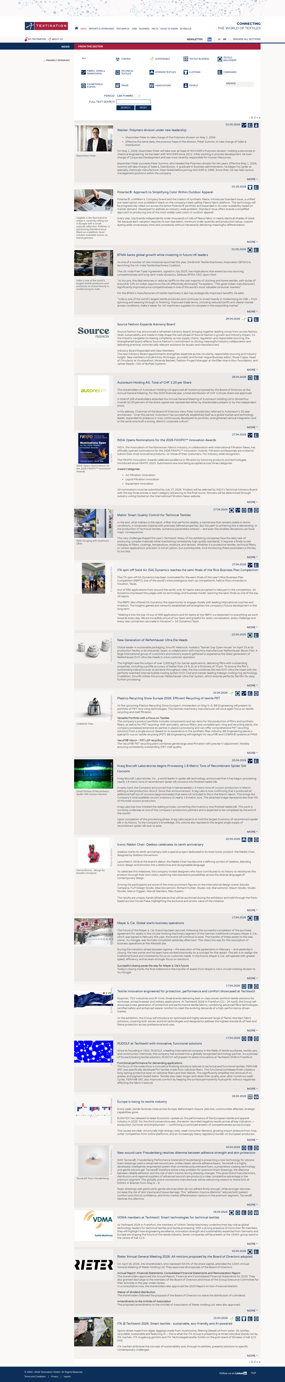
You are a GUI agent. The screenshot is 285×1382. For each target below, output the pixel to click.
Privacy (54, 1376)
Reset (143, 107)
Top (253, 1373)
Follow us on (233, 1373)
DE (219, 39)
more (251, 179)
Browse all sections (247, 39)
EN (224, 39)
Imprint (67, 1376)
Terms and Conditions (35, 1376)
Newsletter (194, 39)
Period (109, 96)
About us (57, 39)
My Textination (37, 39)
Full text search (102, 101)
